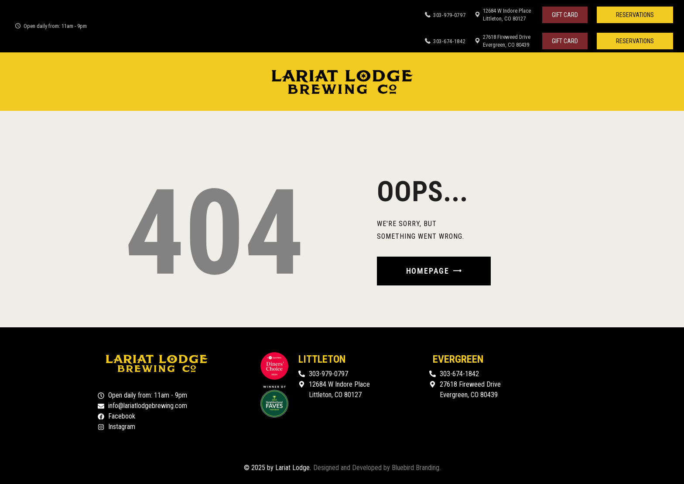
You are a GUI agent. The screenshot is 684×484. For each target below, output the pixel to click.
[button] (635, 15)
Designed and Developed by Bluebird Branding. (377, 467)
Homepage (427, 270)
